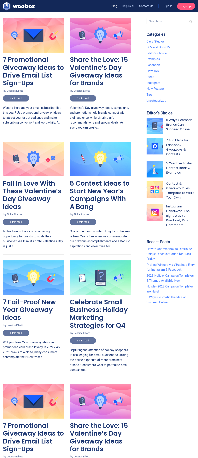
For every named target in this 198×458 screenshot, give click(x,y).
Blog (114, 6)
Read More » (8, 77)
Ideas (150, 77)
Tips (150, 94)
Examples (153, 59)
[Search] (190, 21)
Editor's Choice (157, 53)
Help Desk (128, 6)
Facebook (153, 65)
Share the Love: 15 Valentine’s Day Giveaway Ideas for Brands (99, 437)
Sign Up (186, 6)
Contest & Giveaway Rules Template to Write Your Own (180, 190)
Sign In (168, 6)
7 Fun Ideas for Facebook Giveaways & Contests (177, 147)
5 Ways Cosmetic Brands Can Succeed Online (179, 124)
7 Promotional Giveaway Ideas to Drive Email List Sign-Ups (33, 437)
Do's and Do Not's (158, 47)
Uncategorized (156, 100)
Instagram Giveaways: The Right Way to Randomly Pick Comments (178, 215)
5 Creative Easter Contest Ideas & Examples (179, 168)
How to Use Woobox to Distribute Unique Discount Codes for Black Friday (169, 254)
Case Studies (156, 41)
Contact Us (146, 6)
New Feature (155, 88)
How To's (153, 71)
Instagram (153, 83)
